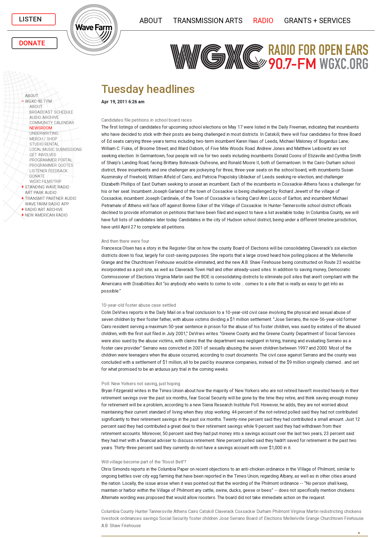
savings (150, 518)
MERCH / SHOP (43, 139)
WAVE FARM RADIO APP (45, 204)
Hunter (141, 511)
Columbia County (117, 511)
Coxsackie (245, 511)
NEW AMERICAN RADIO (44, 215)
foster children (203, 518)
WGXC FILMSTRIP (46, 181)
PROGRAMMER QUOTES (51, 165)
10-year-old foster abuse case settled (138, 305)
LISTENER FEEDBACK (49, 171)
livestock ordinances (121, 518)
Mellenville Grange (301, 518)
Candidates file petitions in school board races (146, 120)
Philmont (281, 511)
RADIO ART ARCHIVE (42, 209)
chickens (352, 511)
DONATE (34, 43)
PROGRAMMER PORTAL (51, 160)
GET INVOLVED (43, 155)
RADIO (263, 20)
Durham (263, 511)
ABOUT (151, 20)
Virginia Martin (305, 511)
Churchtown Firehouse (342, 518)
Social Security (173, 518)
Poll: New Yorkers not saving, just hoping (140, 383)
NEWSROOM (41, 128)
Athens (180, 511)
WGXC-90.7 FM (36, 101)
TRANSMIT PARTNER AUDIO (48, 198)
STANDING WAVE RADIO (45, 187)
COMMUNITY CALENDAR (52, 123)
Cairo (193, 511)
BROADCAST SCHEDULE (51, 112)
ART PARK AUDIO (39, 192)
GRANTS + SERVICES (317, 20)
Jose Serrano (232, 518)
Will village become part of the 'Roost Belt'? (143, 462)
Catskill (206, 511)
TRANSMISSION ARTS (208, 20)
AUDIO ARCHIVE (44, 117)
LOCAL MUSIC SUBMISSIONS (56, 149)
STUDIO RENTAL (44, 144)
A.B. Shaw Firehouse (121, 525)
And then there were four (125, 241)
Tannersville (160, 511)
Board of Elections (264, 518)
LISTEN (33, 19)
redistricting (331, 511)
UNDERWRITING (44, 133)
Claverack (224, 511)
